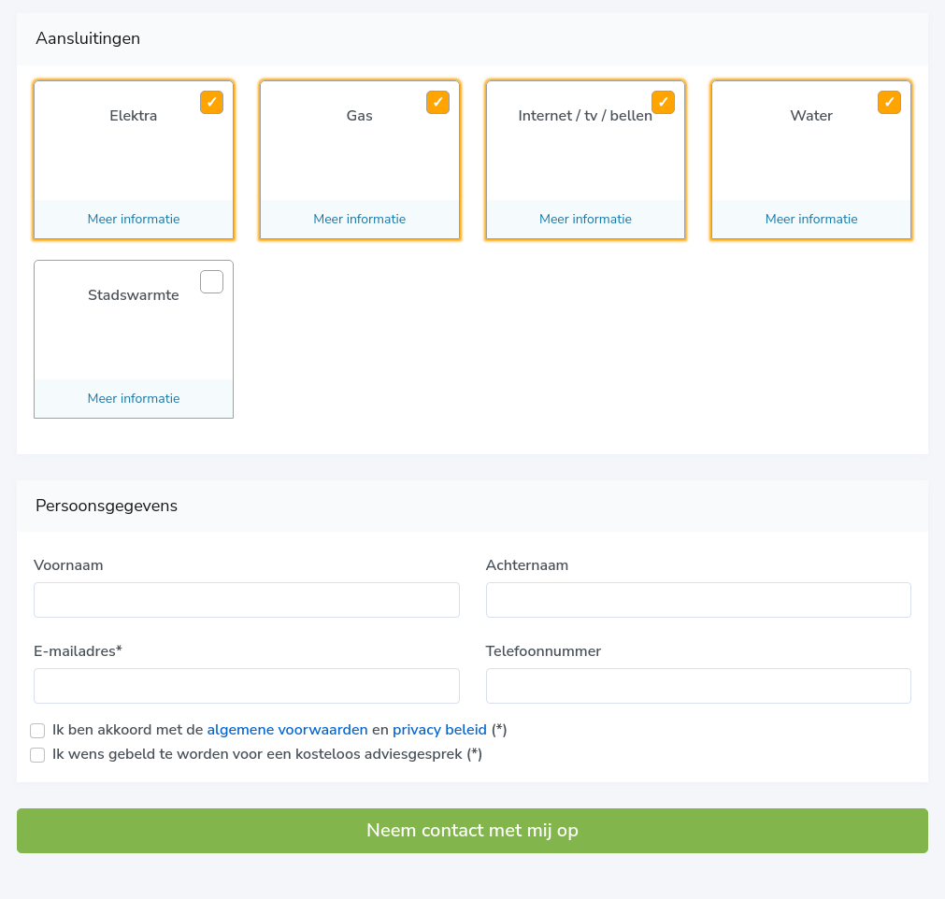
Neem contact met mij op (472, 830)
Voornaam (69, 565)
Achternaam (527, 565)
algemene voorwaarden (287, 730)
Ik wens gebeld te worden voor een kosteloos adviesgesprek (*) (267, 754)
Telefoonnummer (544, 651)
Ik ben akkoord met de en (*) (280, 730)
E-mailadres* (78, 651)
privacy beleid (440, 730)
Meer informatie (133, 219)
